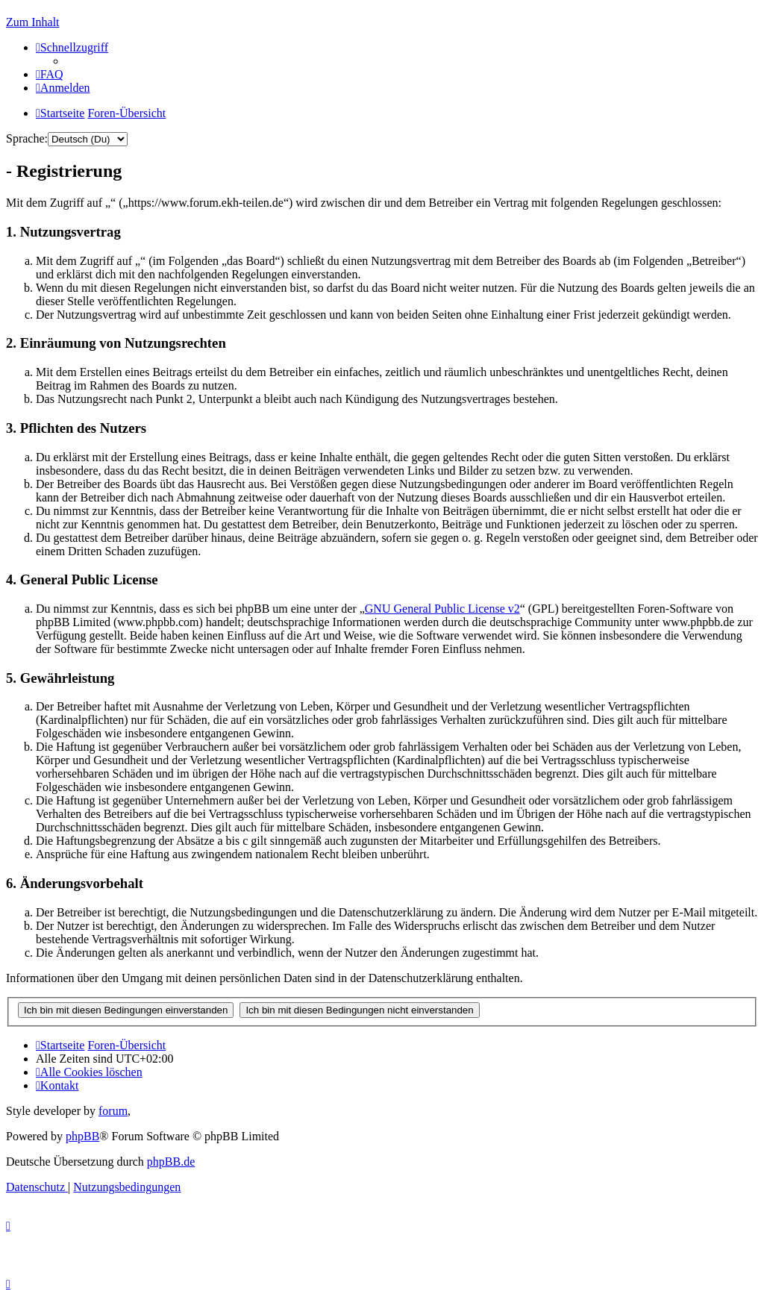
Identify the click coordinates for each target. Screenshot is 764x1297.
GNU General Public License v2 (442, 608)
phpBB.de (171, 1161)
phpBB (82, 1136)
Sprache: (27, 138)
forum (113, 1110)
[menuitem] (49, 74)
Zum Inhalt (33, 22)
